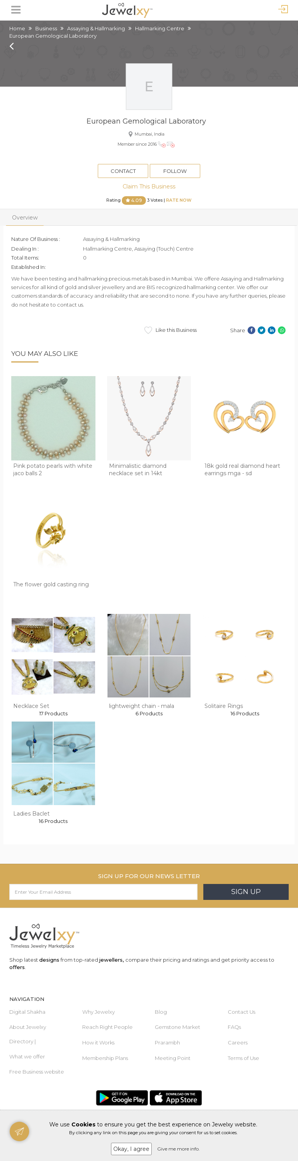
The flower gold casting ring (51, 584)
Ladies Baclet (31, 813)
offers (17, 967)
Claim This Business (149, 186)
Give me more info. (178, 1149)
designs (49, 960)
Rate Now (179, 200)
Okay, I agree (131, 1148)
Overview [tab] (25, 217)
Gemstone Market (177, 1027)
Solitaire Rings (223, 706)
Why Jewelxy (98, 1012)
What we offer (27, 1056)
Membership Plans (105, 1058)
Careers (238, 1042)
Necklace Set (31, 706)
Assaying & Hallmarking (96, 28)
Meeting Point (173, 1058)
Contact (123, 171)
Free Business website (36, 1072)
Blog (161, 1012)
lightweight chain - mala (141, 706)
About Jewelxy (27, 1027)
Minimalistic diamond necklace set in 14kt (137, 469)
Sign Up (246, 891)
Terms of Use (243, 1058)
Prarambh (167, 1042)
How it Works (98, 1042)
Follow (175, 171)
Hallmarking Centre (159, 28)
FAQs (234, 1027)
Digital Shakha (27, 1012)
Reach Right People (107, 1027)
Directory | (22, 1041)
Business (46, 28)
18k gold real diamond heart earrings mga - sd (242, 469)
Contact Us (241, 1012)
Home (17, 28)
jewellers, (111, 960)
